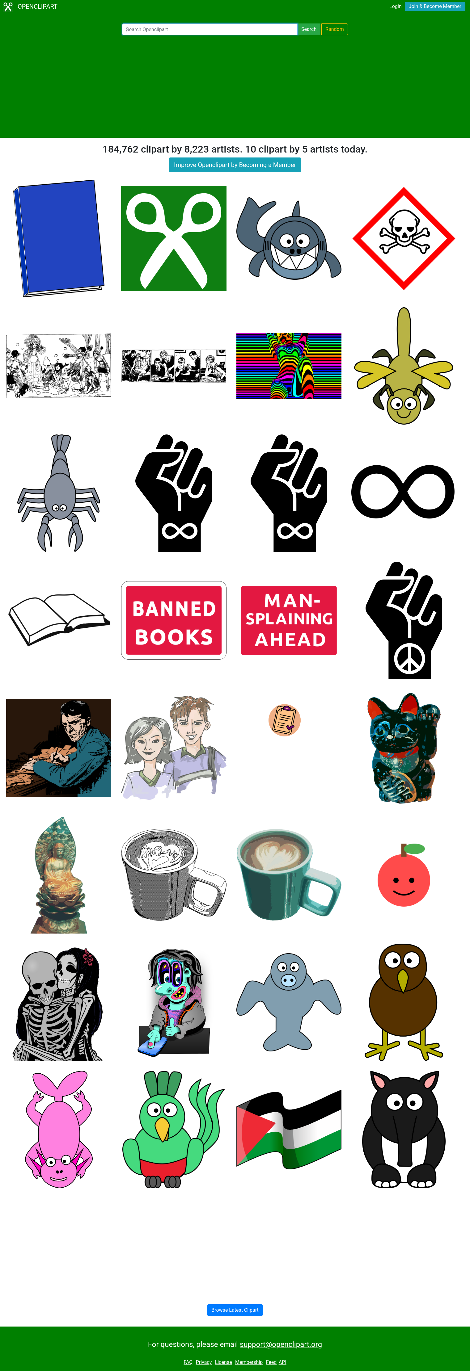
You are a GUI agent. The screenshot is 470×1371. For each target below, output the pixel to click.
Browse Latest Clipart (235, 1310)
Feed (271, 1362)
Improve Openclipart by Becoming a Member (235, 165)
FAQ (188, 1362)
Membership (249, 1362)
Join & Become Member (435, 6)
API (282, 1362)
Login (395, 6)
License (223, 1362)
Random (334, 29)
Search (308, 29)
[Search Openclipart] (210, 29)
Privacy (204, 1362)
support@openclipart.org (281, 1344)
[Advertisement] (235, 86)
